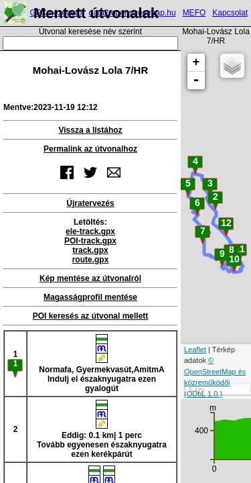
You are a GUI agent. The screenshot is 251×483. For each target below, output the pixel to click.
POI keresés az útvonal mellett (91, 316)
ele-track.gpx (90, 231)
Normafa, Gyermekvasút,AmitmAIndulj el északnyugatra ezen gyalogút (101, 363)
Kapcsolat (230, 12)
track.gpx (90, 250)
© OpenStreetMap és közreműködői (215, 371)
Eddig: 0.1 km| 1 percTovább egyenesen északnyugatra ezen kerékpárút (102, 429)
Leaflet (195, 349)
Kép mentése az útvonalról (90, 278)
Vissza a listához (90, 130)
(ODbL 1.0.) (203, 394)
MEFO (194, 12)
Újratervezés (90, 203)
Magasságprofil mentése (90, 297)
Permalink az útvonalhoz (90, 149)
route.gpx (90, 259)
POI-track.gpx (90, 241)
